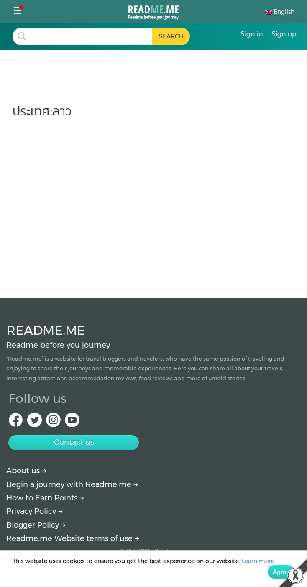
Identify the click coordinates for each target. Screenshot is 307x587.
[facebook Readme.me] (15, 422)
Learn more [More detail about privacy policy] (258, 561)
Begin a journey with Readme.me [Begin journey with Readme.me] (72, 484)
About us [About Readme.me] (26, 470)
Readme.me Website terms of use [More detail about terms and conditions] (72, 538)
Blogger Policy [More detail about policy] (36, 525)
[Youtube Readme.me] (72, 422)
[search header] (91, 36)
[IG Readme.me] (53, 422)
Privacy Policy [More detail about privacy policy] (34, 511)
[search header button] (171, 36)
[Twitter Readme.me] (34, 422)
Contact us (74, 442)
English (279, 11)
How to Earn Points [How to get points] (45, 497)
